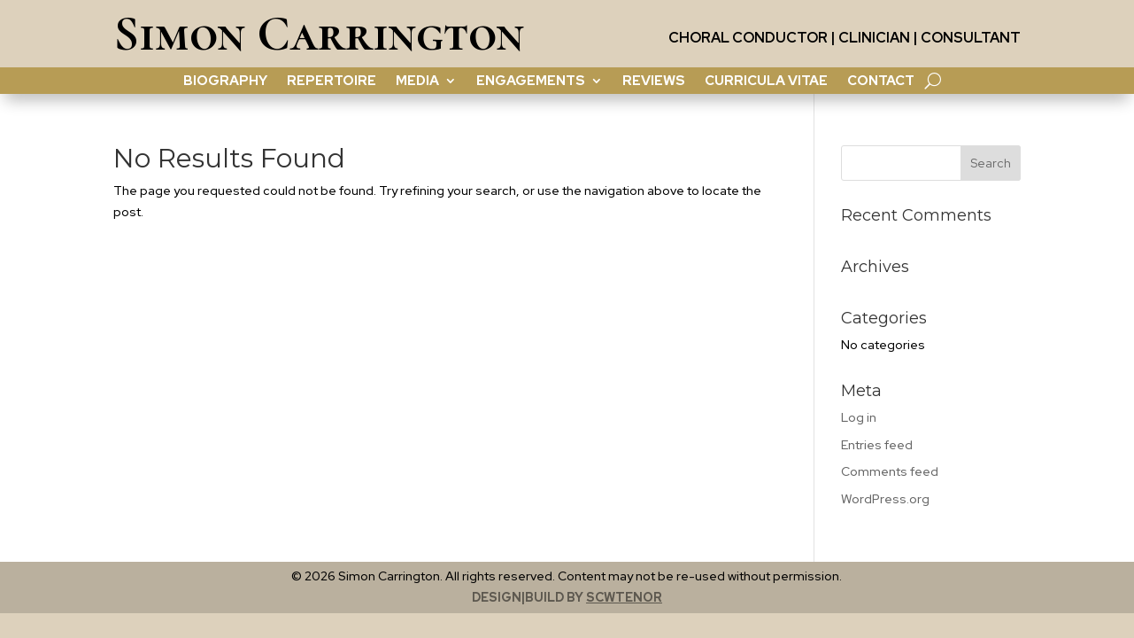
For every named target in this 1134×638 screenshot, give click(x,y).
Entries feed (877, 445)
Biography (225, 81)
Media (417, 81)
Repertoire (331, 81)
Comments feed (889, 471)
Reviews (653, 81)
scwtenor (624, 597)
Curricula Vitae (766, 81)
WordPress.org (885, 499)
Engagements (530, 81)
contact (880, 81)
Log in (858, 417)
